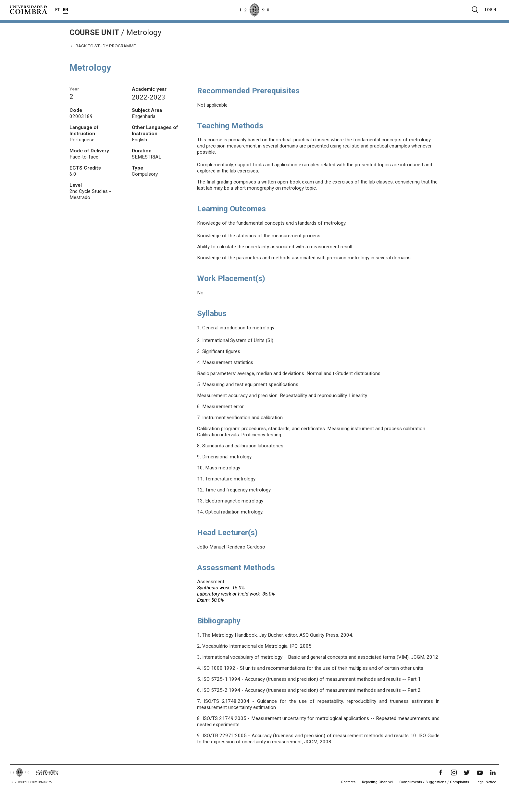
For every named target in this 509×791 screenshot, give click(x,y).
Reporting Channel (377, 782)
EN (65, 9)
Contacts (348, 782)
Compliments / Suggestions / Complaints (434, 782)
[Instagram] (453, 772)
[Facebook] (440, 772)
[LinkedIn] (492, 772)
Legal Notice (486, 782)
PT (57, 9)
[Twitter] (466, 772)
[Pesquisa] (475, 9)
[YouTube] (479, 772)
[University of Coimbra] (28, 9)
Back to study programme (102, 46)
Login (490, 10)
